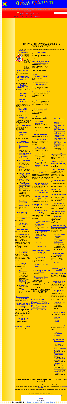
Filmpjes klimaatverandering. (23, 141)
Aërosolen (57, 320)
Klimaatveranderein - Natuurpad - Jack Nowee (58, 162)
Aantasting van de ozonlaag (59, 318)
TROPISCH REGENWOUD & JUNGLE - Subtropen (23, 86)
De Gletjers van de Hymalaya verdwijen (41, 271)
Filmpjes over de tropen (41, 99)
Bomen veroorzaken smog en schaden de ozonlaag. (41, 62)
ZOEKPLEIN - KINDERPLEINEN (23, 51)
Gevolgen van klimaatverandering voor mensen (41, 165)
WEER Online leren (23, 70)
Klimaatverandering (41, 139)
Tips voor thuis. (23, 285)
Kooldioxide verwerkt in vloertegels (24, 161)
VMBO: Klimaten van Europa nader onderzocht (59, 226)
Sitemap (52, 402)
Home (5, 9)
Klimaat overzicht (41, 52)
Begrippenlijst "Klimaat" (22, 326)
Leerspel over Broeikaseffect (23, 224)
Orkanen (56, 321)
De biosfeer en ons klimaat (59, 291)
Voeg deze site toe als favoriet (27, 13)
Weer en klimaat (59, 203)
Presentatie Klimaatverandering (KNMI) (59, 145)
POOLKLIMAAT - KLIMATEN (23, 117)
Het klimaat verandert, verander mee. (23, 297)
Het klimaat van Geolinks (58, 211)
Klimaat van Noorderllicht (59, 273)
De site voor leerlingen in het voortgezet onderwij (42, 191)
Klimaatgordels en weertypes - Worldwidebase (41, 83)
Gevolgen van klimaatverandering (41, 148)
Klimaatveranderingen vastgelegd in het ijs (25, 174)
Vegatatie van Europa (60, 369)
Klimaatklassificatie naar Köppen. (59, 303)
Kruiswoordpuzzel (59, 344)
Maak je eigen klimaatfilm (58, 326)
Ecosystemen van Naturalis (58, 254)
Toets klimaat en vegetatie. (58, 242)
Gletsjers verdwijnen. (40, 257)
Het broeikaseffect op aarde (23, 217)
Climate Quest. (58, 216)
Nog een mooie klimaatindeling (39, 122)
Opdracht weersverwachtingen (60, 137)
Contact (37, 16)
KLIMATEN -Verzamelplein (38, 301)
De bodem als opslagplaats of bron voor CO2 (58, 268)
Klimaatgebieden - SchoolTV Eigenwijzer (41, 205)
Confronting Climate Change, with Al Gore (24, 184)
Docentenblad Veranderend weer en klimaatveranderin (60, 134)
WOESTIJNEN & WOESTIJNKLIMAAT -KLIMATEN (23, 78)
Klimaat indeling (41, 117)
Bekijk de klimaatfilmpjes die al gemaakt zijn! (60, 334)
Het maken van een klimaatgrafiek (59, 235)
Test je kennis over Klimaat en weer (59, 340)
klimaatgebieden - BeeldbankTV (23, 188)
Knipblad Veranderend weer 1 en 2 (59, 125)
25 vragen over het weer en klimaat (59, 359)
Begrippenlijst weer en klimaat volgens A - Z (41, 251)
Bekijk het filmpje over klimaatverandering (25, 154)
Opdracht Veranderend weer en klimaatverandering (60, 129)
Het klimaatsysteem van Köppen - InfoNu (41, 197)
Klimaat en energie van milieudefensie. (41, 277)
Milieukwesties (23, 271)
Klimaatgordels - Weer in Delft (41, 92)
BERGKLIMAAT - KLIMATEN (23, 94)
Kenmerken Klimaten (40, 134)
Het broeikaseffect (23, 205)
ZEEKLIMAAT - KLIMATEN (23, 133)
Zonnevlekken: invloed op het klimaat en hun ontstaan (23, 305)
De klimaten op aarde (40, 109)
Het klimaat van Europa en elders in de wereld (41, 75)
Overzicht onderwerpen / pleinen (19, 9)
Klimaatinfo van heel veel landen (58, 195)
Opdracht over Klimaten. (58, 154)
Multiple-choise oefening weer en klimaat (59, 354)
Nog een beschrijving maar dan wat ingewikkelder (42, 230)
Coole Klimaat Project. (59, 169)
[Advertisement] (8, 43)
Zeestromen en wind (24, 179)
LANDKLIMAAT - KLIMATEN (23, 100)
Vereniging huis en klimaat (23, 319)
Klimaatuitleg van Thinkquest (39, 224)
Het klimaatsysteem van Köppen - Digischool (41, 183)
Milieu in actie (22, 281)
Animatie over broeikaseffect (23, 201)
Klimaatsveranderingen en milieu (41, 171)
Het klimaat (57, 262)
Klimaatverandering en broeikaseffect (23, 251)
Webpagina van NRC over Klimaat (58, 281)
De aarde (38, 243)
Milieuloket (23, 263)
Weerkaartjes (58, 122)
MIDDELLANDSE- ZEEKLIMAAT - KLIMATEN (23, 110)
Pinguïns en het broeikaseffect (23, 167)
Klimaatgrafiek (55, 189)
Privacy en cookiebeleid (38, 9)
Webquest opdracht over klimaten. (59, 239)
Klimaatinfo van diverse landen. (41, 211)
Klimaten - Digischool (58, 180)
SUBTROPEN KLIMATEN (23, 125)
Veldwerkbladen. (59, 119)
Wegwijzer (21, 289)
